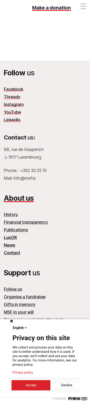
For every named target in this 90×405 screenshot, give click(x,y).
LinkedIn (12, 119)
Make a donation (51, 8)
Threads (12, 96)
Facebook (13, 89)
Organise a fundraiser (25, 296)
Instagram (14, 104)
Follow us (13, 289)
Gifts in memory (19, 304)
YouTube (12, 112)
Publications (16, 229)
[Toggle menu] (83, 6)
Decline (66, 385)
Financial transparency (26, 222)
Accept (31, 385)
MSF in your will (19, 312)
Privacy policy (22, 372)
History (11, 214)
